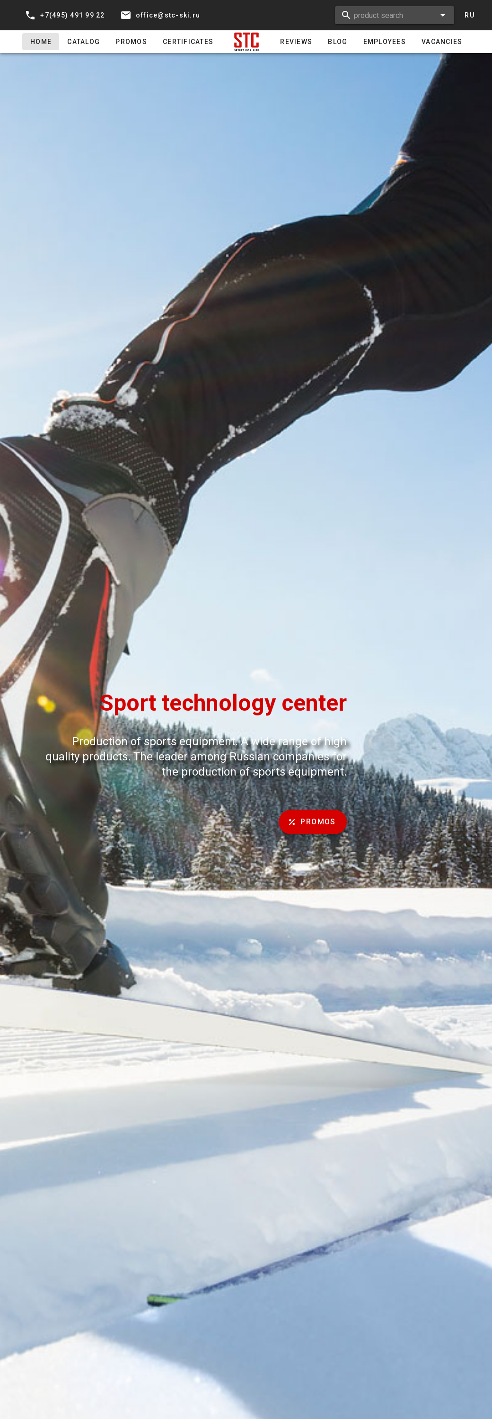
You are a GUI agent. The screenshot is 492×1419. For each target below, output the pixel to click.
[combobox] (394, 15)
